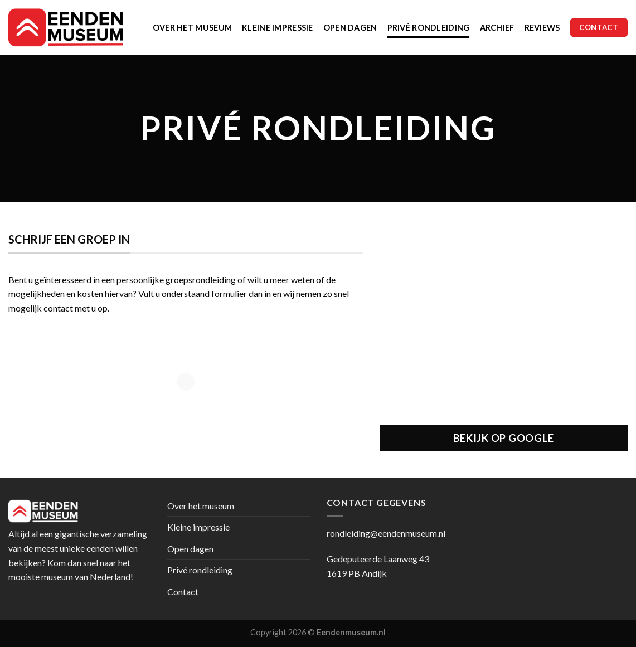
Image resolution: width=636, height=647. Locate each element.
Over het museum (192, 27)
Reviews (542, 27)
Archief (497, 27)
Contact (182, 591)
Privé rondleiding (428, 27)
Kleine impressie (277, 27)
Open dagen (350, 27)
